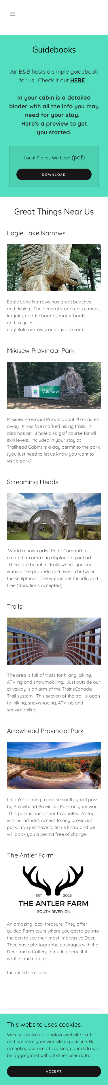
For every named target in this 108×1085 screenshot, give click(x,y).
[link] (37, 1038)
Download (54, 174)
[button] (12, 14)
